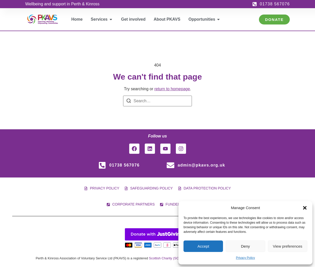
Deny (245, 246)
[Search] (128, 101)
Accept (203, 246)
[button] (304, 207)
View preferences (288, 246)
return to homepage (172, 89)
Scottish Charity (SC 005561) (170, 258)
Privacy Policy (245, 258)
